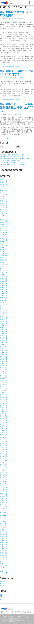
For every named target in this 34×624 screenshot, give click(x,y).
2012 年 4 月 (3, 499)
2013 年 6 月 (3, 472)
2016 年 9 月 (3, 398)
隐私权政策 (5, 612)
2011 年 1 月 (3, 527)
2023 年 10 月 (4, 236)
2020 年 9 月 (3, 306)
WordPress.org (4, 600)
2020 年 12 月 (4, 301)
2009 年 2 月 (3, 571)
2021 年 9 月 (3, 284)
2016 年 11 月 (3, 394)
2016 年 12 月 (3, 392)
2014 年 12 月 (3, 438)
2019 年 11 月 (3, 325)
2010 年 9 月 (3, 535)
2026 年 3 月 (3, 181)
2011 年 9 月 (3, 512)
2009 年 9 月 (3, 557)
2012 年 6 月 (3, 495)
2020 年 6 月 (3, 312)
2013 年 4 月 (3, 476)
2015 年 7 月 (3, 424)
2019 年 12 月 (3, 323)
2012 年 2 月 (3, 502)
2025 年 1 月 (3, 207)
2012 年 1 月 (3, 504)
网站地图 (26, 612)
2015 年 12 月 (3, 415)
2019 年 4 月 (3, 339)
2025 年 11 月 (3, 188)
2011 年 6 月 (3, 518)
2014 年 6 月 (3, 449)
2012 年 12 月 (3, 483)
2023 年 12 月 (4, 232)
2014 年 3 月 (3, 455)
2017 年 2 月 (3, 388)
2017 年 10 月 (3, 373)
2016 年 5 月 (3, 405)
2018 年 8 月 (3, 354)
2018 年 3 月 (3, 363)
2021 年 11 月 (3, 280)
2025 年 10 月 (4, 190)
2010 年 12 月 (3, 529)
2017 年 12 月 (3, 369)
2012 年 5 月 (3, 497)
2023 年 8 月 (3, 240)
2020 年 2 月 (3, 320)
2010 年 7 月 (3, 538)
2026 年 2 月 (3, 183)
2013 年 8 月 (3, 468)
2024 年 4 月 (3, 225)
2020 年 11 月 (3, 303)
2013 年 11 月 (3, 462)
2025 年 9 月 (3, 192)
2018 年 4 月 (3, 362)
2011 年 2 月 (3, 525)
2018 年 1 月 (3, 367)
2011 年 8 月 (3, 514)
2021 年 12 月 (3, 278)
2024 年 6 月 (3, 221)
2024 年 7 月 (3, 219)
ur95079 (20, 18)
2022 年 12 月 (4, 255)
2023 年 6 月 (3, 244)
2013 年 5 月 (3, 474)
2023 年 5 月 (3, 245)
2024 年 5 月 (3, 223)
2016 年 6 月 (3, 403)
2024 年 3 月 (3, 226)
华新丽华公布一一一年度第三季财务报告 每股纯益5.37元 (16, 107)
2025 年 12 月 (4, 186)
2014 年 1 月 (3, 459)
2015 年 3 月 (3, 432)
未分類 (2, 585)
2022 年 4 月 (3, 270)
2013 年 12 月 (3, 460)
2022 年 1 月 (3, 276)
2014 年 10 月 (3, 441)
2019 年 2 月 (3, 342)
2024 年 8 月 (3, 217)
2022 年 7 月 (3, 264)
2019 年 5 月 (3, 337)
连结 (13, 622)
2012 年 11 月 (3, 485)
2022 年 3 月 (3, 272)
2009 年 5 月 (3, 565)
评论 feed (2, 598)
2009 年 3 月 (3, 569)
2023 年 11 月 (3, 234)
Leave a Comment (14, 66)
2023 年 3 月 (3, 249)
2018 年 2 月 (3, 365)
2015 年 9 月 (3, 420)
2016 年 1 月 (3, 413)
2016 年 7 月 (3, 401)
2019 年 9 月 (3, 329)
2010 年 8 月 (3, 537)
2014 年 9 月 (3, 443)
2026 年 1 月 (3, 185)
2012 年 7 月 (3, 493)
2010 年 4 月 (3, 544)
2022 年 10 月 (4, 259)
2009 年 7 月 (3, 561)
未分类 (7, 66)
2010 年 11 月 (3, 531)
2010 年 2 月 (3, 548)
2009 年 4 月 (3, 567)
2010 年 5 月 (3, 542)
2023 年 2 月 (3, 251)
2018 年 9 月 (3, 352)
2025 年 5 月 (3, 200)
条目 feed (2, 596)
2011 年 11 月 (3, 508)
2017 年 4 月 (3, 384)
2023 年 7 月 (3, 242)
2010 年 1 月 (3, 550)
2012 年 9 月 (3, 489)
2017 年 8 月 (3, 377)
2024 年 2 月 (3, 228)
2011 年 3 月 (3, 523)
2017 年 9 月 (3, 375)
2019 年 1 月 (3, 344)
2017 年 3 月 (3, 386)
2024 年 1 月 (3, 230)
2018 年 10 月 (3, 350)
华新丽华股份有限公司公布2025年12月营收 (12, 164)
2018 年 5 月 (3, 360)
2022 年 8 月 (3, 263)
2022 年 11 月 (3, 257)
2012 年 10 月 (3, 487)
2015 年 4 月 (3, 430)
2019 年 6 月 (3, 335)
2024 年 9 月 (3, 215)
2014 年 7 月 (3, 447)
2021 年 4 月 (3, 293)
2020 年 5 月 (3, 314)
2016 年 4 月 (3, 407)
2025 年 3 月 (3, 204)
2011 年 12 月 (3, 506)
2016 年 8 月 (3, 400)
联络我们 (4, 614)
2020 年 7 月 (3, 310)
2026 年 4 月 (3, 179)
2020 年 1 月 (3, 322)
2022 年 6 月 (3, 266)
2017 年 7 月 (3, 379)
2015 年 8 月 (3, 422)
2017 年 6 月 (3, 381)
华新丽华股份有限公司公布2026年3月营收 (12, 155)
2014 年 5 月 (3, 451)
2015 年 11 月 (3, 417)
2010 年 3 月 (3, 546)
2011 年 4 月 (3, 521)
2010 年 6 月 (3, 540)
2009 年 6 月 (3, 563)
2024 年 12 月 (4, 209)
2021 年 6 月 (3, 289)
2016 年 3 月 (3, 409)
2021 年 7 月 (3, 287)
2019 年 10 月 (3, 327)
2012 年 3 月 (3, 500)
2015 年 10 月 (3, 419)
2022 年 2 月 (3, 274)
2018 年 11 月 (3, 348)
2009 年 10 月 (4, 556)
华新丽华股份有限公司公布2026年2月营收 (12, 157)
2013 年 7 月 (3, 470)
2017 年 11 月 (3, 371)
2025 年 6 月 (3, 198)
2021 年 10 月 (3, 282)
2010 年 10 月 (3, 533)
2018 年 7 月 (3, 356)
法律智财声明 (16, 612)
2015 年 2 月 (3, 434)
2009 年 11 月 (3, 554)
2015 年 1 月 (3, 436)
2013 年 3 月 (3, 478)
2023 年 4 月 (3, 247)
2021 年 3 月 (3, 295)
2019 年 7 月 (3, 333)
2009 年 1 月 (3, 573)
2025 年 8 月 (3, 194)
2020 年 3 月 (3, 318)
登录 (1, 594)
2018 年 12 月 (3, 346)
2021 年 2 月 (3, 297)
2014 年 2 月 (3, 457)
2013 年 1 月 (3, 481)
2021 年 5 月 (3, 291)
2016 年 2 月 (3, 411)
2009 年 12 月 (4, 552)
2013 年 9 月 (3, 466)
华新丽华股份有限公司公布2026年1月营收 (12, 162)
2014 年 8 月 (3, 445)
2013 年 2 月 (3, 479)
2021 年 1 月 (3, 299)
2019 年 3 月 (3, 341)
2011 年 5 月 (3, 519)
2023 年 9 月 (3, 238)
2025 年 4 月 (3, 202)
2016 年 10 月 (3, 396)
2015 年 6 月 (3, 426)
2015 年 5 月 (3, 428)
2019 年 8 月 (3, 331)
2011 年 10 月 (3, 510)
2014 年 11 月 (3, 440)
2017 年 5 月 (3, 382)
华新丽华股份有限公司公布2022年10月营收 (16, 72)
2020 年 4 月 (3, 316)
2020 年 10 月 (4, 304)
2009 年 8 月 (3, 559)
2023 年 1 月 (3, 253)
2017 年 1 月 (3, 390)
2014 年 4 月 (3, 453)
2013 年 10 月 (3, 464)
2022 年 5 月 (3, 268)
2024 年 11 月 (3, 211)
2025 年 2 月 (3, 205)
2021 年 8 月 (3, 285)
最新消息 (2, 581)
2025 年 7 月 (3, 196)
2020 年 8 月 (3, 308)
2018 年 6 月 (3, 358)
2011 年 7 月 (3, 516)
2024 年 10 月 (4, 213)
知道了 (27, 617)
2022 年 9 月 (3, 261)
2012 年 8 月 (3, 491)
